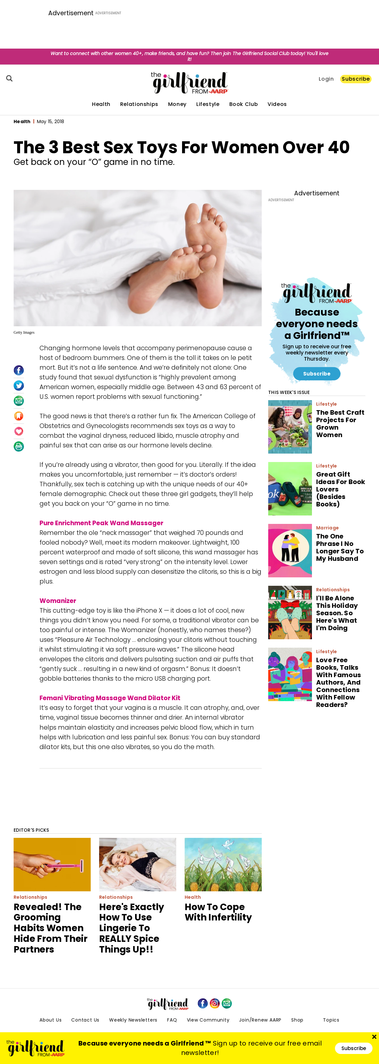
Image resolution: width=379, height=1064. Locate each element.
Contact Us (85, 1020)
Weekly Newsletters (133, 1020)
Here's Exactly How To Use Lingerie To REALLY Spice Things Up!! (131, 928)
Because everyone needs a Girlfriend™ (317, 323)
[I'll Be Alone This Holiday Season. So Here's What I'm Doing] (290, 612)
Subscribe (356, 79)
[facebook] (203, 1003)
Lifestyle (208, 104)
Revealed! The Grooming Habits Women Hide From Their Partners (50, 928)
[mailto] (227, 1003)
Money (177, 104)
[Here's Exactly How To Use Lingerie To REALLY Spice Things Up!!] (137, 864)
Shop (297, 1020)
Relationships (139, 104)
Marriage (327, 528)
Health (101, 104)
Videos (277, 104)
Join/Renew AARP (260, 1020)
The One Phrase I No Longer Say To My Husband (340, 547)
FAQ (172, 1020)
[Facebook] (19, 370)
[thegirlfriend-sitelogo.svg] (189, 83)
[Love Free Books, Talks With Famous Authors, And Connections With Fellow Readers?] (290, 674)
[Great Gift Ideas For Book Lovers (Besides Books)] (290, 488)
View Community (208, 1020)
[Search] (8, 78)
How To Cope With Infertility (218, 912)
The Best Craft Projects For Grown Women (340, 423)
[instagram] (215, 1003)
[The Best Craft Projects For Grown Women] (290, 427)
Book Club (243, 104)
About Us (51, 1020)
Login (326, 79)
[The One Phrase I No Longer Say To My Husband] (290, 550)
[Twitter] (19, 385)
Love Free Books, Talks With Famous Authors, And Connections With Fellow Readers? (338, 682)
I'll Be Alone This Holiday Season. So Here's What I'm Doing (337, 613)
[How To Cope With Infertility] (223, 864)
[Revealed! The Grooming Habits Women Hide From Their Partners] (52, 864)
